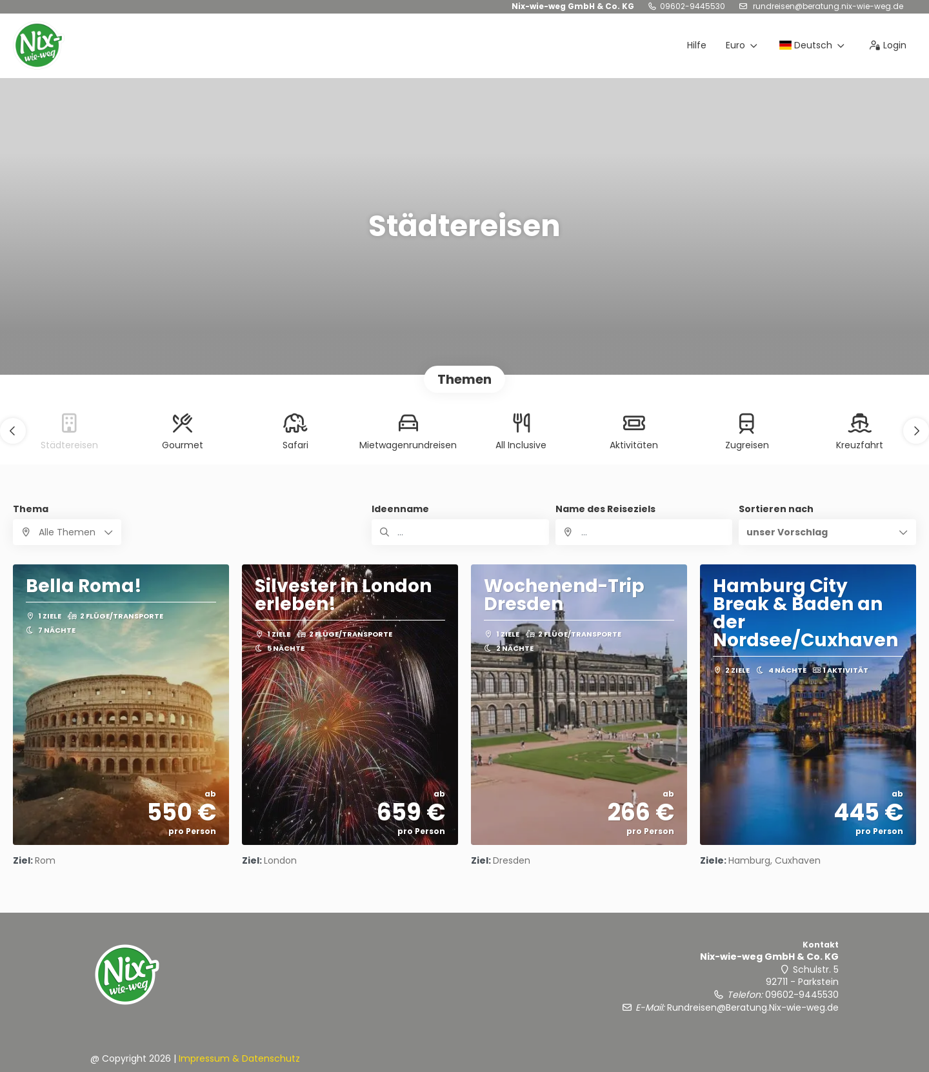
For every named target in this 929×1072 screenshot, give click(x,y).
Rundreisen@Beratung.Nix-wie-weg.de (827, 6)
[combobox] (644, 532)
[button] (13, 431)
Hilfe (696, 45)
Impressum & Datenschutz (239, 1058)
